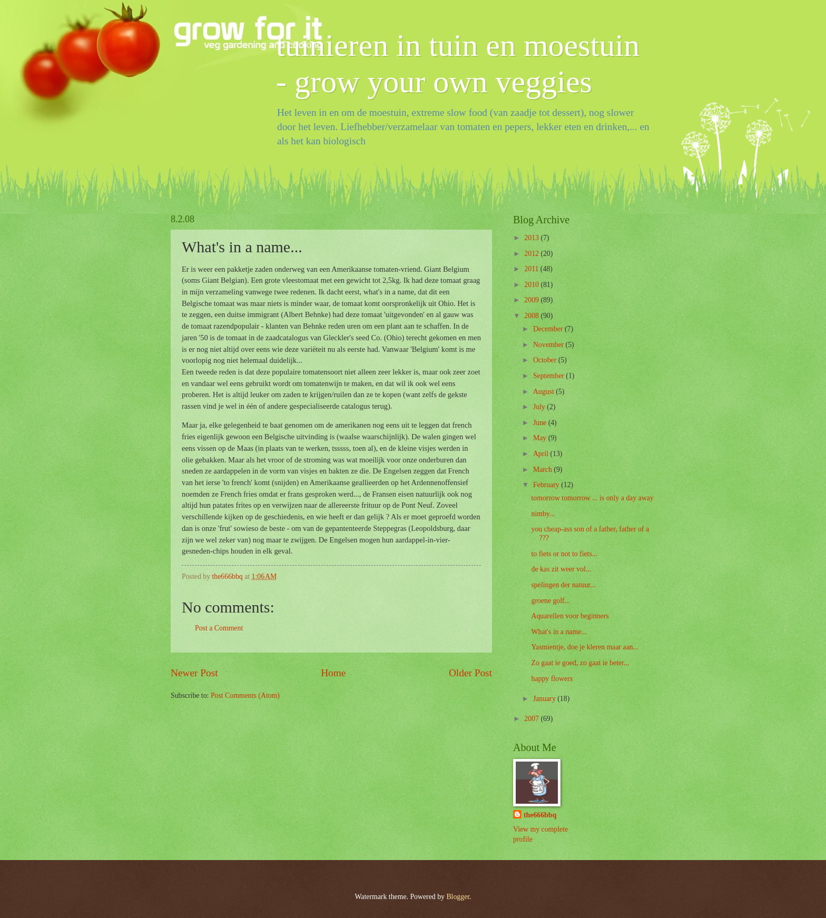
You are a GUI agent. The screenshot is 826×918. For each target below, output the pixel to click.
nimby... (543, 514)
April (541, 454)
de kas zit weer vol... (561, 569)
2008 (532, 316)
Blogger (457, 897)
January (545, 699)
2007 (532, 719)
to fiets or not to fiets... (564, 554)
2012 (532, 254)
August (544, 392)
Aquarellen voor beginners (569, 616)
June (540, 423)
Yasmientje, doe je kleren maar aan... (584, 647)
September (549, 376)
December (549, 329)
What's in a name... (558, 632)
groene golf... (550, 601)
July (540, 407)
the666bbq (540, 815)
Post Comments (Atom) (245, 695)
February (547, 485)
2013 (532, 238)
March (543, 469)
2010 (532, 285)
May (540, 438)
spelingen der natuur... (563, 585)
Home (333, 672)
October (545, 360)
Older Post (470, 672)
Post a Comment (219, 628)
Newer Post (194, 672)
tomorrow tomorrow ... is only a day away (592, 498)
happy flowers (552, 679)
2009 (532, 300)
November (549, 345)
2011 (532, 269)
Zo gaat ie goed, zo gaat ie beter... (580, 663)
